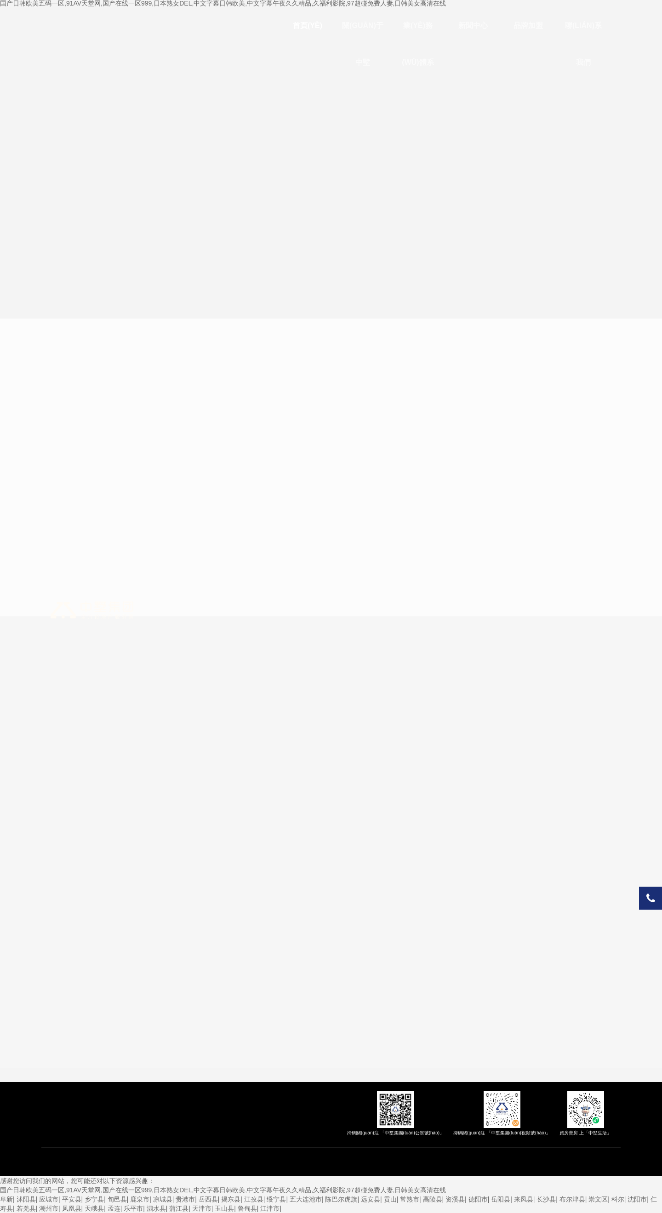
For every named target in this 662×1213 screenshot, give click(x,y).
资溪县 (455, 1199)
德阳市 (478, 1199)
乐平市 (133, 1208)
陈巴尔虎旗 (341, 1199)
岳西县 (208, 1199)
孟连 (114, 1208)
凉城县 (162, 1199)
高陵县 (432, 1199)
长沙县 (546, 1199)
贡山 (390, 1199)
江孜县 (253, 1199)
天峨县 (94, 1208)
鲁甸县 (247, 1208)
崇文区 (598, 1199)
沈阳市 (637, 1199)
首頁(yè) (307, 25)
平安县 (71, 1199)
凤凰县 (71, 1208)
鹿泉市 (139, 1199)
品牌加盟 (528, 25)
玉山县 (224, 1208)
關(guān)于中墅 (362, 44)
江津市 (270, 1208)
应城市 (48, 1199)
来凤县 (523, 1199)
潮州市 (48, 1208)
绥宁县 (276, 1199)
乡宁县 (94, 1199)
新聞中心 (473, 25)
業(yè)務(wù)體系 (418, 44)
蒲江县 (178, 1208)
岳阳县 (500, 1199)
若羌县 (26, 1208)
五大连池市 (306, 1199)
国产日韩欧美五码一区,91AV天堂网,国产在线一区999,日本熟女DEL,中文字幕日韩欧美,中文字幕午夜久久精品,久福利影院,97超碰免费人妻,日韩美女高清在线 (223, 1190)
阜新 (6, 1199)
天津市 (201, 1208)
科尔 (617, 1199)
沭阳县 (26, 1199)
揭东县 (230, 1199)
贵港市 (185, 1199)
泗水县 (156, 1208)
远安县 (370, 1199)
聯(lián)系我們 (583, 44)
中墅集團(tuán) (92, 610)
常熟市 (409, 1199)
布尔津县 (572, 1199)
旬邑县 (117, 1199)
